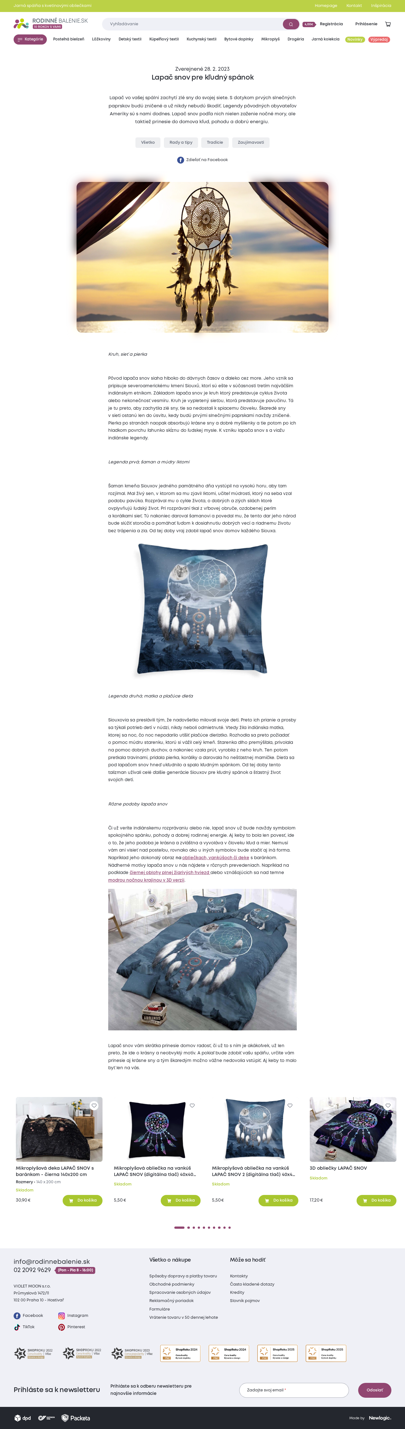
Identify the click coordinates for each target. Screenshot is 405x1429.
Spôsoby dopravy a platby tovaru (183, 1276)
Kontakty (239, 1276)
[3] (194, 1228)
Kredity (237, 1292)
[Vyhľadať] (291, 24)
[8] (219, 1228)
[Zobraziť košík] (387, 24)
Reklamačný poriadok (171, 1301)
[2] (188, 1228)
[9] (224, 1228)
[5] (204, 1228)
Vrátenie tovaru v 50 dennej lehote (183, 1317)
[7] (214, 1228)
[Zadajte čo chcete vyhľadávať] (201, 24)
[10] (229, 1228)
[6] (209, 1228)
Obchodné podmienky (171, 1284)
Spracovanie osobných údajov (180, 1292)
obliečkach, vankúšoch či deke (215, 858)
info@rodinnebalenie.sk (52, 1262)
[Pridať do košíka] (83, 1200)
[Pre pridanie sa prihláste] (94, 1105)
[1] (179, 1228)
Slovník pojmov (245, 1301)
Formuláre (159, 1309)
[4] (199, 1228)
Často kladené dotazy (252, 1284)
